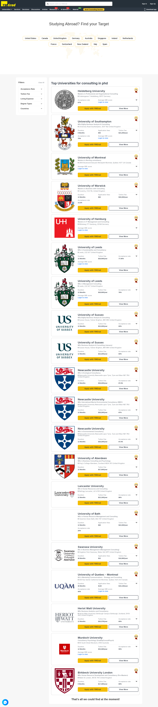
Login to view (103, 102)
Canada (45, 38)
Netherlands (128, 38)
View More (123, 108)
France (53, 44)
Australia (88, 38)
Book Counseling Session (94, 9)
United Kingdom (60, 38)
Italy (95, 44)
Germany (76, 38)
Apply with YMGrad (92, 108)
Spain (105, 44)
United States (30, 38)
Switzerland (67, 44)
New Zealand (82, 44)
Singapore (102, 38)
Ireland (114, 38)
